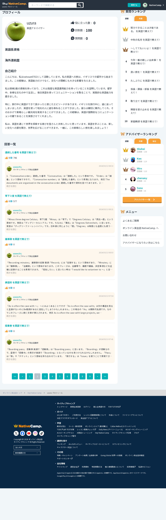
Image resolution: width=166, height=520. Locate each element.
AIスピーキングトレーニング (137, 443)
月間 (141, 25)
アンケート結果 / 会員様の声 (86, 469)
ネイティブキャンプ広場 (121, 446)
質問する (133, 5)
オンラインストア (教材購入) (96, 440)
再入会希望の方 (99, 420)
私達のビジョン (144, 480)
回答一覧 (8, 151)
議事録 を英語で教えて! (18, 249)
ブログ (136, 446)
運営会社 (74, 481)
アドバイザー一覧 (142, 210)
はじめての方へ (63, 429)
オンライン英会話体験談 (134, 469)
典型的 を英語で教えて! (18, 294)
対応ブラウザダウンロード (67, 432)
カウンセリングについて (121, 458)
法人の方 (18, 461)
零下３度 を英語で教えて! (19, 204)
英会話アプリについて (89, 432)
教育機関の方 (20, 466)
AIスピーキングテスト (65, 446)
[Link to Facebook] (22, 446)
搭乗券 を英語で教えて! (18, 338)
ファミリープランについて (132, 429)
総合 (156, 148)
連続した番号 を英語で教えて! (21, 160)
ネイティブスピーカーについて (97, 458)
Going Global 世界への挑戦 (111, 469)
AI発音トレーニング (84, 446)
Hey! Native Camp (102, 446)
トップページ (62, 420)
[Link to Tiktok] (41, 446)
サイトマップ (62, 480)
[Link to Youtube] (28, 446)
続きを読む (12, 194)
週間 (127, 25)
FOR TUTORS (114, 420)
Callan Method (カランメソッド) (123, 440)
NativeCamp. (155, 5)
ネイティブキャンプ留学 (66, 450)
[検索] (80, 5)
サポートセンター (65, 472)
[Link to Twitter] (16, 446)
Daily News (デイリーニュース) (111, 443)
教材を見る (61, 440)
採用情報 (131, 481)
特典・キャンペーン (64, 469)
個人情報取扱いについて (114, 480)
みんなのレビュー (75, 458)
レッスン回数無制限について (95, 429)
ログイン (87, 420)
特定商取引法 (97, 480)
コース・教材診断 (75, 440)
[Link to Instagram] (35, 446)
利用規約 (85, 480)
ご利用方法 (76, 429)
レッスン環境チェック (86, 443)
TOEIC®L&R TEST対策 (65, 443)
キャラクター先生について (67, 461)
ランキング (61, 458)
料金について (114, 429)
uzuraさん (17, 175)
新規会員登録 (75, 420)
